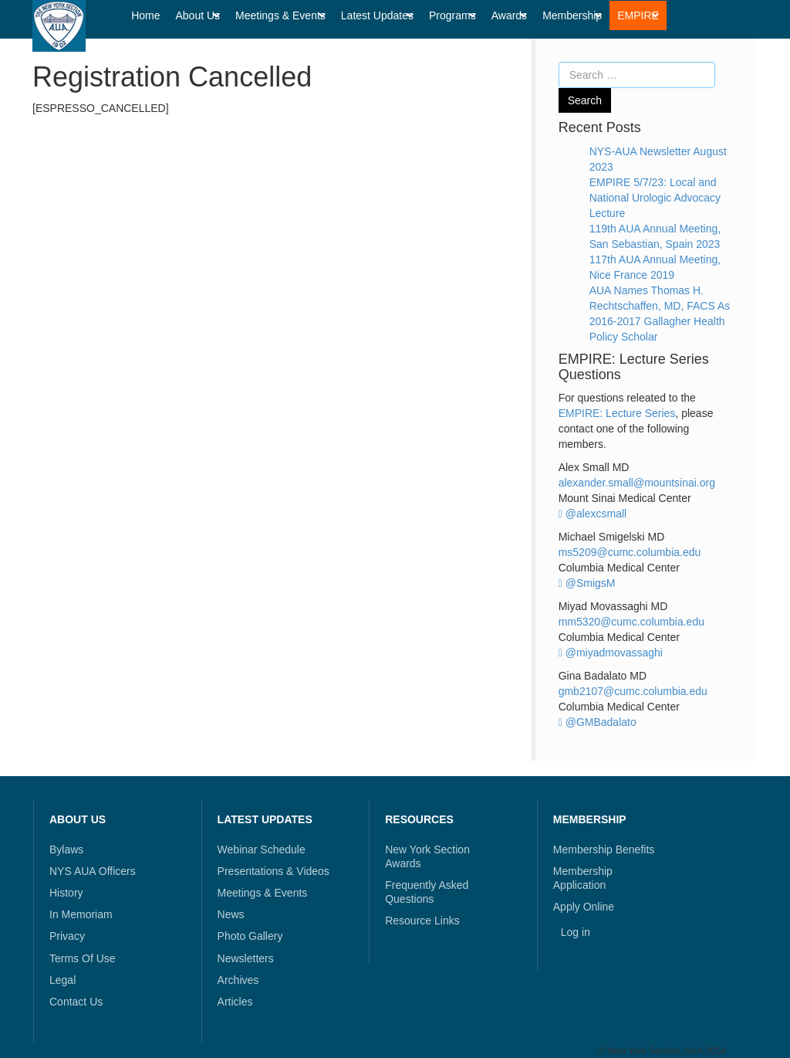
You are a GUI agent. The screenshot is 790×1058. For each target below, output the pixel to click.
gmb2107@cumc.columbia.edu (633, 691)
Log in (575, 932)
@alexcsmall (593, 513)
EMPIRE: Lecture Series (617, 413)
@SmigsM (587, 583)
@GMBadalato (597, 722)
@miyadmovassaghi (611, 652)
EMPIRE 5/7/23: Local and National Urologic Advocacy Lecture (655, 197)
